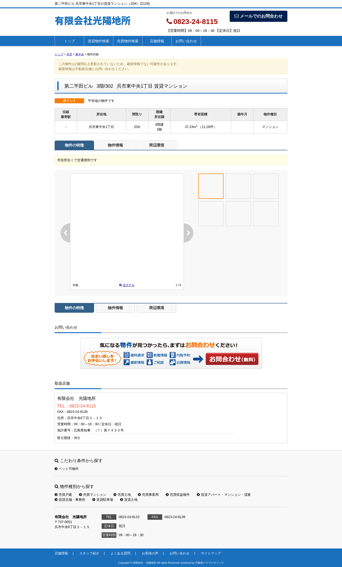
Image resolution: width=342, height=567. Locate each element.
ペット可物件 (67, 469)
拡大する (126, 285)
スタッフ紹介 (89, 553)
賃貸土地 (129, 499)
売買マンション (92, 494)
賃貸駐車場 (102, 499)
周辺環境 (156, 145)
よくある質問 (120, 553)
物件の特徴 (74, 145)
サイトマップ (211, 553)
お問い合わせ (186, 41)
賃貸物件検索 (98, 41)
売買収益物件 (178, 494)
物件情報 (115, 145)
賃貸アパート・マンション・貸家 (224, 494)
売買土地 (122, 494)
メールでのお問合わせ (258, 16)
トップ (69, 41)
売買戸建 (63, 494)
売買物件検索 (127, 41)
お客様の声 (150, 553)
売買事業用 (148, 494)
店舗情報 (157, 41)
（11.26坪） (207, 127)
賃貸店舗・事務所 (70, 499)
